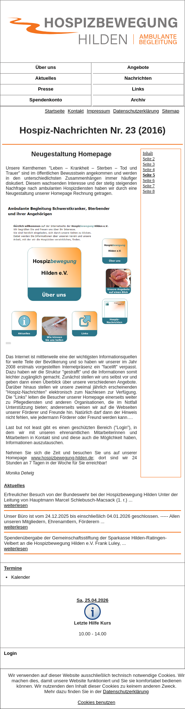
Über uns (45, 67)
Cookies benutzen (96, 702)
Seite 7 (149, 185)
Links (138, 89)
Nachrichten (138, 78)
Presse (45, 89)
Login (10, 653)
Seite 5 (149, 175)
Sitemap (170, 111)
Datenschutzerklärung (126, 691)
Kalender (20, 577)
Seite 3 (149, 164)
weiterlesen (16, 505)
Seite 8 (149, 191)
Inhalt (148, 153)
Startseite (55, 111)
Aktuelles (45, 78)
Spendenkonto (45, 99)
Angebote (138, 67)
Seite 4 (149, 169)
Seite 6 (149, 180)
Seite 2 (149, 158)
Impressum (98, 111)
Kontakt (76, 111)
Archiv (138, 99)
